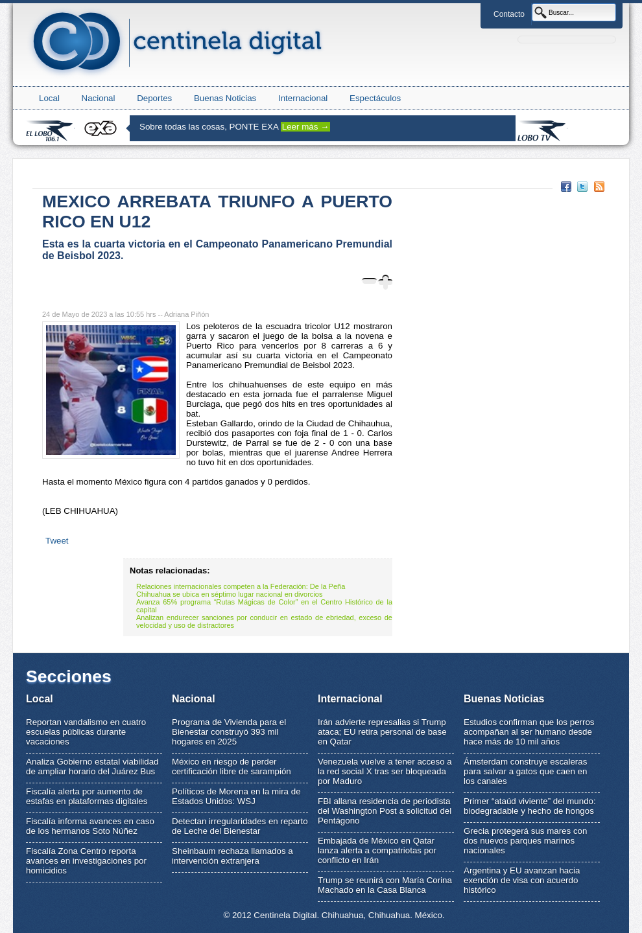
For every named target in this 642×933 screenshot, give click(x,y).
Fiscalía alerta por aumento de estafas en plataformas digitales (86, 796)
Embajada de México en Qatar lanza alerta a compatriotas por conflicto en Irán (377, 850)
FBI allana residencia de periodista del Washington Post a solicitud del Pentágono (384, 810)
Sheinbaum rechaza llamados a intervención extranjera (232, 856)
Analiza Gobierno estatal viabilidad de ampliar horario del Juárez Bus (92, 766)
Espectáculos (375, 98)
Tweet (57, 541)
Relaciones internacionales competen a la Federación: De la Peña (240, 586)
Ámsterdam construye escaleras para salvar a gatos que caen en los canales (525, 771)
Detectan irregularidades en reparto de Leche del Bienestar (240, 826)
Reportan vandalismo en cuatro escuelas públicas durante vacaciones (86, 731)
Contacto (509, 14)
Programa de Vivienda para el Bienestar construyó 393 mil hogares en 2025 (229, 731)
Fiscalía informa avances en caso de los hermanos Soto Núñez (90, 826)
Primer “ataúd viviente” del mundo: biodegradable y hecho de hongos (530, 806)
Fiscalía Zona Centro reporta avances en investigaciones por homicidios (86, 860)
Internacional (302, 98)
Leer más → (305, 127)
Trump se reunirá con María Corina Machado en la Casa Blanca (385, 885)
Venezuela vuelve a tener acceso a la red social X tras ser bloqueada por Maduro (385, 771)
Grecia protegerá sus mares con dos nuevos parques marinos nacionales (525, 840)
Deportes (154, 98)
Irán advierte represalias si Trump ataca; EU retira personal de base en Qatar (382, 731)
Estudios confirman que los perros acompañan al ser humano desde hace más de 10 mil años (529, 731)
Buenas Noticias (225, 98)
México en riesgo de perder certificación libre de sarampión (231, 766)
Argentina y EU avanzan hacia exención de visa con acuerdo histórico (522, 880)
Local (49, 98)
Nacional (98, 98)
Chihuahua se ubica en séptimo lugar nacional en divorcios (229, 594)
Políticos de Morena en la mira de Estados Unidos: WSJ (236, 796)
